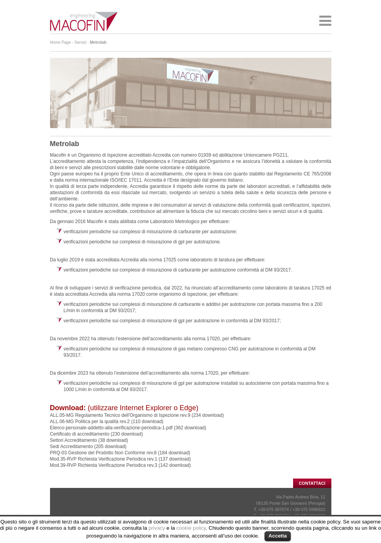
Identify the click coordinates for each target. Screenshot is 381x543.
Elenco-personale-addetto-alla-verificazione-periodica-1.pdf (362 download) (128, 427)
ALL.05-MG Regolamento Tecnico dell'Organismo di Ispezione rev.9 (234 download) (137, 415)
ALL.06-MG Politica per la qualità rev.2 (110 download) (107, 421)
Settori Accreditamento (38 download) (89, 440)
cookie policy (191, 528)
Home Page (60, 42)
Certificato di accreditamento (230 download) (96, 434)
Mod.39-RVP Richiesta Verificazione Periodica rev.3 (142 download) (120, 465)
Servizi (80, 42)
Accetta (277, 536)
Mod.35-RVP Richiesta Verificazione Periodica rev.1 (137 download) (120, 459)
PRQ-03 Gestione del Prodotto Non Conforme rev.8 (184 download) (120, 452)
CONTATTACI (312, 483)
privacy (156, 528)
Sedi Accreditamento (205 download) (88, 446)
